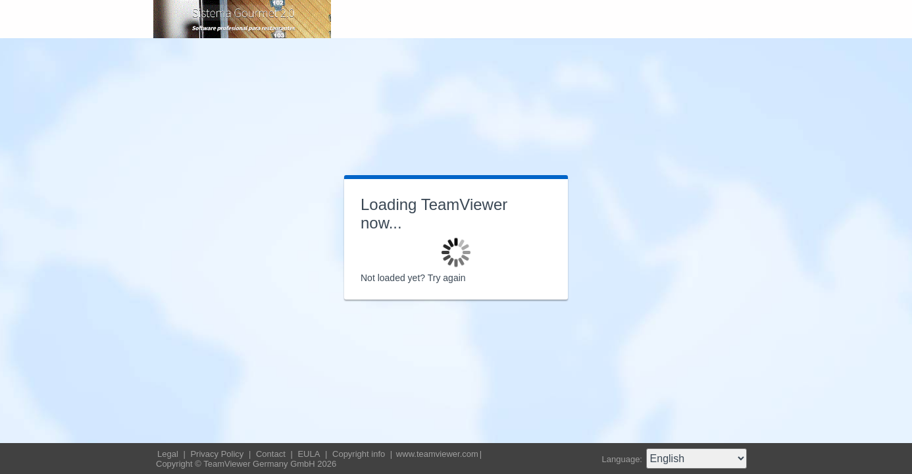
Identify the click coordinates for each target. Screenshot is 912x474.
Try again (447, 278)
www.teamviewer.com (437, 454)
